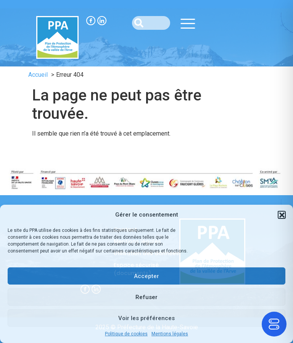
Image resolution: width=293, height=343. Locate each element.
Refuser (146, 297)
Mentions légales (169, 334)
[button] (281, 214)
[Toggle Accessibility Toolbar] (274, 324)
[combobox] (151, 23)
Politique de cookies (126, 334)
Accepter (146, 276)
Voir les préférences (146, 318)
